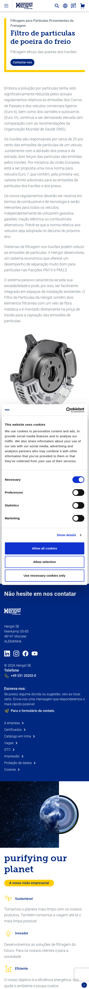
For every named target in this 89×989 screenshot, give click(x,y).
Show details (66, 535)
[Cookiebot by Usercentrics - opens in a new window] (66, 410)
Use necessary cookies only (44, 575)
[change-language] (65, 5)
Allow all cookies (44, 548)
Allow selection (44, 562)
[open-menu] (6, 5)
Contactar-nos (22, 62)
